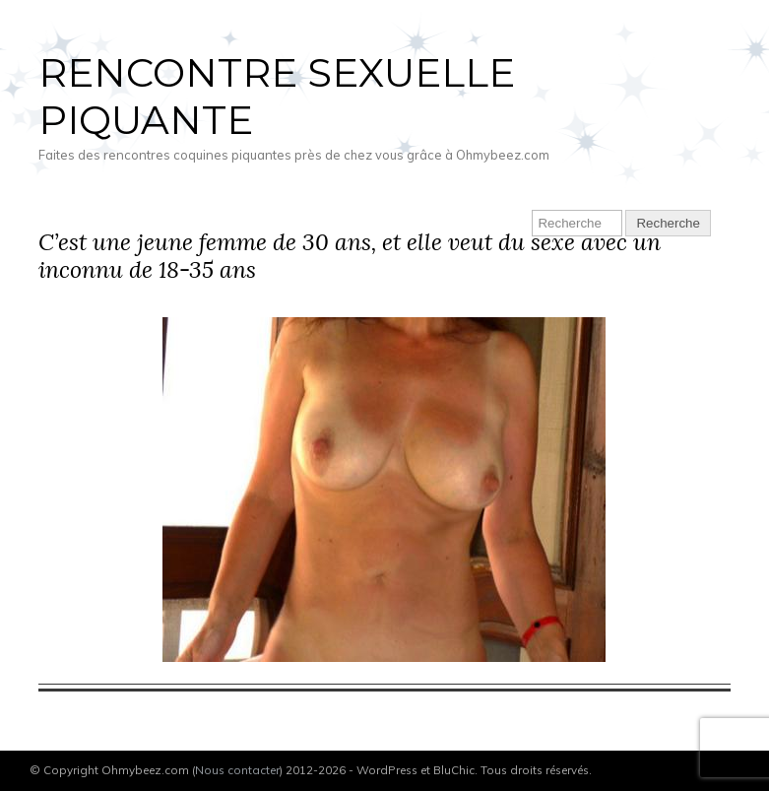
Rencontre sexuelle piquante (276, 96)
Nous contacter (237, 769)
